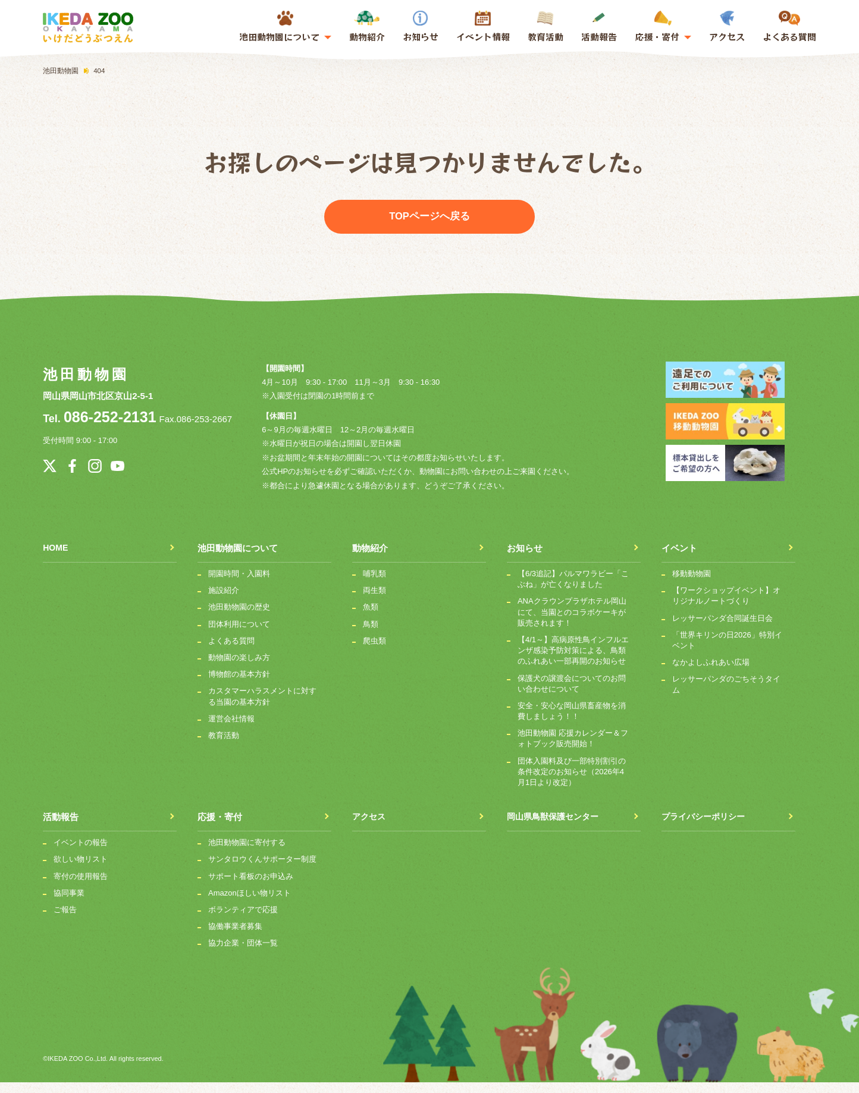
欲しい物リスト (81, 869)
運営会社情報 (231, 729)
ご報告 (65, 920)
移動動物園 (691, 584)
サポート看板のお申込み (250, 886)
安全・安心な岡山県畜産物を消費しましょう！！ (572, 721)
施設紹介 (223, 600)
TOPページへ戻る (430, 216)
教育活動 (545, 27)
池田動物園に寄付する (247, 853)
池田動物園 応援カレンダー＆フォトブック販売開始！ (573, 749)
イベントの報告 (81, 853)
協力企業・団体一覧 (243, 953)
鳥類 (370, 634)
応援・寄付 (219, 827)
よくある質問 (789, 27)
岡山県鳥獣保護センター (556, 827)
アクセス (727, 27)
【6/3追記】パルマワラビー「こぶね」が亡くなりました (573, 589)
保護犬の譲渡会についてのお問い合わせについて (572, 694)
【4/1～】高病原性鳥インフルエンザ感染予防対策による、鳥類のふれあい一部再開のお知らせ (573, 661)
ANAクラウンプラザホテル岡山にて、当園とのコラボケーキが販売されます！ (572, 622)
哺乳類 (374, 584)
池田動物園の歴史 (239, 617)
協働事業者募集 (235, 936)
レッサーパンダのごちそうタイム (726, 695)
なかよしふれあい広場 (711, 672)
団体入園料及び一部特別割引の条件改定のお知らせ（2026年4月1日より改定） (572, 782)
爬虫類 (374, 651)
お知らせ (420, 27)
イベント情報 (483, 36)
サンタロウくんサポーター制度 (262, 869)
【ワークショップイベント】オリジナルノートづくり (726, 606)
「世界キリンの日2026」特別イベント (727, 651)
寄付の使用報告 (81, 886)
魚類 (370, 617)
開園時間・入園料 (239, 584)
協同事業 (69, 903)
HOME (56, 559)
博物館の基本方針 (239, 684)
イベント (679, 559)
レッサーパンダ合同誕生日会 (722, 628)
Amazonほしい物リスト (249, 903)
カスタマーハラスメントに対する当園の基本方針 (262, 707)
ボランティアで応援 (243, 920)
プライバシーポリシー (706, 827)
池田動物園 (85, 374)
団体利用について (239, 634)
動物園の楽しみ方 (239, 668)
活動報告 (599, 27)
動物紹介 (367, 27)
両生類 (374, 600)
